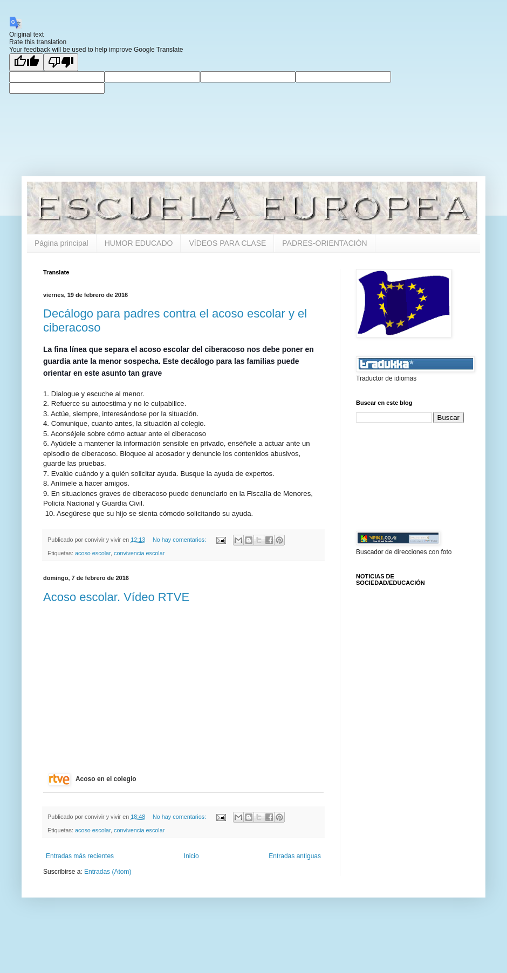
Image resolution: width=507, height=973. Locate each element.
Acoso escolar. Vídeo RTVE (116, 597)
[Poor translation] (61, 62)
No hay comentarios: (180, 539)
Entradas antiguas (295, 856)
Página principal (61, 243)
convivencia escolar (139, 553)
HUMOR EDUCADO (139, 243)
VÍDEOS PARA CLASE (227, 243)
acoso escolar (93, 553)
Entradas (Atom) (107, 871)
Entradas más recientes (80, 856)
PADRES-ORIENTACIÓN (324, 243)
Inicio (191, 856)
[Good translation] (26, 62)
